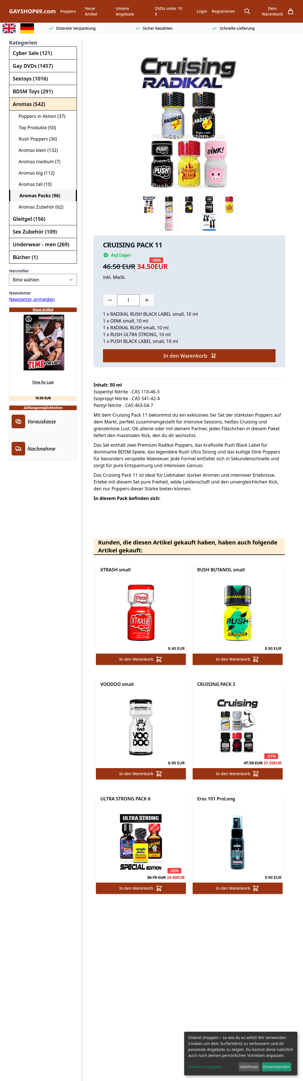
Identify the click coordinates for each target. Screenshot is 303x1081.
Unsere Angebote (125, 11)
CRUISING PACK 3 (216, 684)
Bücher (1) (25, 257)
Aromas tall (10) (33, 184)
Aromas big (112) (34, 173)
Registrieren (223, 11)
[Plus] (147, 300)
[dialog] (240, 1053)
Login (202, 11)
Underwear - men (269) (41, 244)
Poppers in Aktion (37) (39, 116)
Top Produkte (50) (35, 127)
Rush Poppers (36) (35, 139)
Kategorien (23, 42)
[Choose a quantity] (128, 300)
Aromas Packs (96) (37, 195)
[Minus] (110, 300)
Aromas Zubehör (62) (38, 207)
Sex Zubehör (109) (35, 231)
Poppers (68, 11)
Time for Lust (43, 382)
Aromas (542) (29, 104)
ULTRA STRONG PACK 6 (125, 799)
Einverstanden (276, 1066)
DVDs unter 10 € (168, 11)
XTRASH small (115, 570)
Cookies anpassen (205, 1066)
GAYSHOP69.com (32, 11)
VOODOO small (117, 684)
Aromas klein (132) (36, 150)
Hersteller (19, 271)
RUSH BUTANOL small (221, 570)
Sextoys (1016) (30, 78)
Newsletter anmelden (32, 299)
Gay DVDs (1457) (33, 65)
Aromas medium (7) (37, 161)
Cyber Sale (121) (32, 53)
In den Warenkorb (189, 355)
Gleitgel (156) (29, 218)
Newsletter (20, 293)
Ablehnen (249, 1066)
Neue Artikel (91, 11)
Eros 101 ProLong (216, 799)
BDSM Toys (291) (33, 91)
